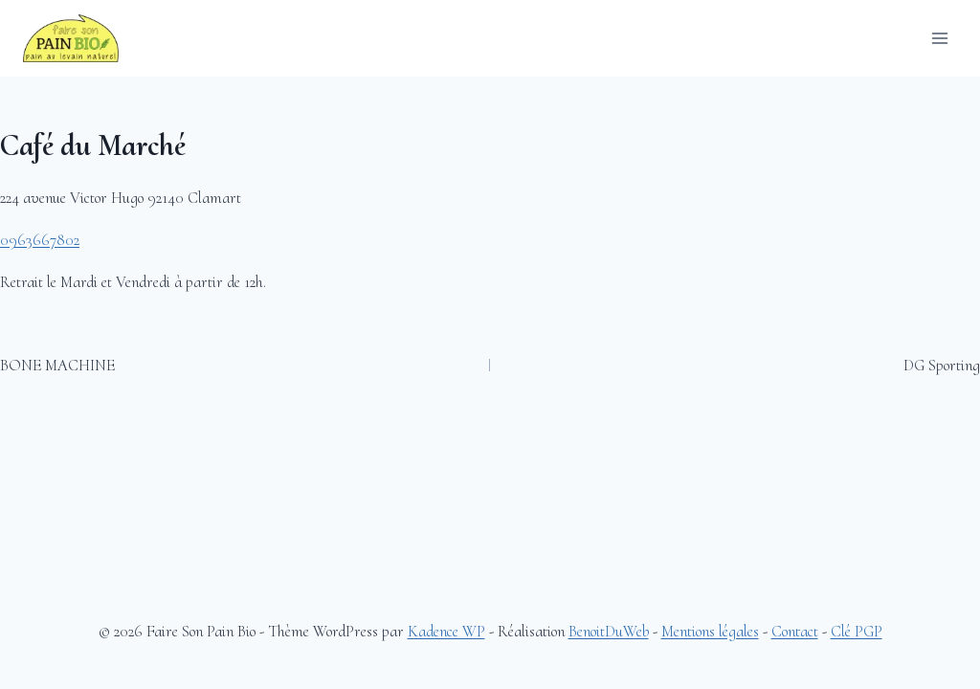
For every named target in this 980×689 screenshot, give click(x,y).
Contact (794, 631)
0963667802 (39, 240)
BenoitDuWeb (608, 631)
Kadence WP (446, 631)
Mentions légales (710, 631)
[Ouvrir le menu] (939, 38)
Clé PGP (856, 631)
